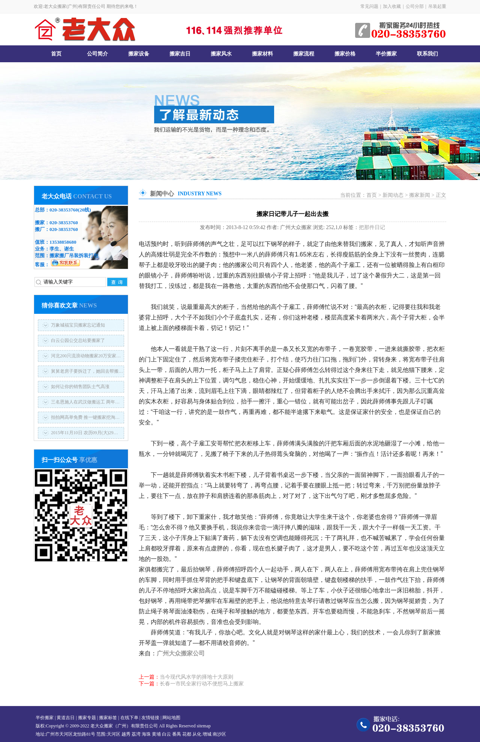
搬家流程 (303, 54)
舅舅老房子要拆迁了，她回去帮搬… (87, 371)
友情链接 (150, 717)
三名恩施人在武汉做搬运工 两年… (85, 402)
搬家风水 (221, 54)
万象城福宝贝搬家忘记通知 (78, 325)
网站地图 (171, 717)
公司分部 (415, 6)
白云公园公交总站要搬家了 (78, 340)
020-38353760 (64, 210)
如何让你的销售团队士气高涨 (80, 386)
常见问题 (369, 6)
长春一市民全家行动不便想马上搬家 (202, 684)
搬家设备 (138, 54)
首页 (56, 54)
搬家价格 (345, 54)
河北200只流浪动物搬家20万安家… (86, 355)
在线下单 (129, 717)
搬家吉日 (180, 54)
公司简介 (97, 54)
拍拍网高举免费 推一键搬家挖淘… (85, 417)
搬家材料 (262, 54)
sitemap (203, 726)
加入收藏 (392, 6)
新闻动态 (393, 195)
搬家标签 (108, 717)
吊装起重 (437, 6)
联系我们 (427, 54)
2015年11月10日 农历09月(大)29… (84, 432)
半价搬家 (386, 54)
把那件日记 (372, 227)
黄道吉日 (66, 717)
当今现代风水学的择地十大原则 (196, 677)
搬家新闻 (419, 195)
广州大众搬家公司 (181, 653)
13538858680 (63, 242)
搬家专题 (87, 717)
